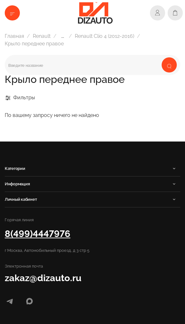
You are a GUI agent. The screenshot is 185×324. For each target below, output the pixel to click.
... (62, 36)
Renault (42, 36)
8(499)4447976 (37, 233)
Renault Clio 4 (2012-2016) (104, 36)
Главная (14, 36)
